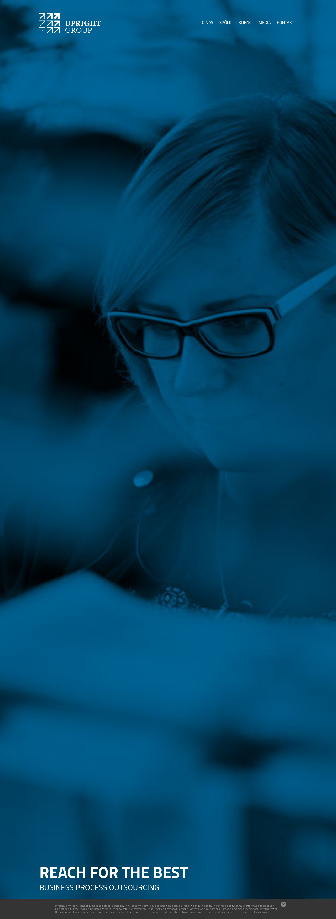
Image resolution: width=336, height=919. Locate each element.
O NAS (207, 22)
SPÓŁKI (226, 22)
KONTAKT (285, 22)
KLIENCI (246, 22)
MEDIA (265, 22)
